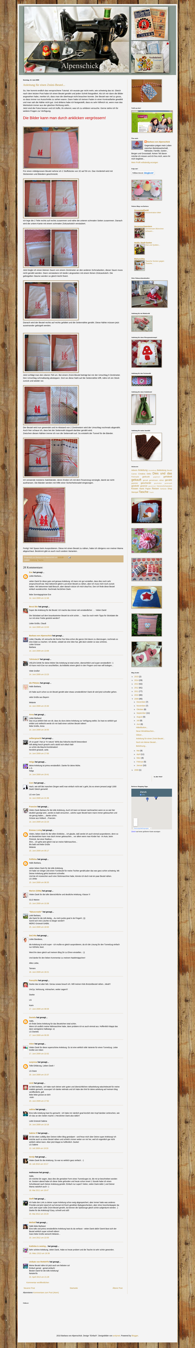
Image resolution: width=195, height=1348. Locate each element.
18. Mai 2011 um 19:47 (38, 1190)
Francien (33, 807)
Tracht (151, 492)
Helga (31, 762)
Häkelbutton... (142, 727)
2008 (136, 770)
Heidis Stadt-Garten (143, 243)
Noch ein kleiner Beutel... (146, 742)
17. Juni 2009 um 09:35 (39, 1035)
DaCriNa (33, 935)
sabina (32, 1109)
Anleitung (33, 560)
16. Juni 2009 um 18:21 (39, 972)
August (139, 717)
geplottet (134, 483)
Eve (30, 572)
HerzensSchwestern (164, 486)
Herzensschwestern (143, 226)
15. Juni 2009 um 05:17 (39, 851)
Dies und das (162, 473)
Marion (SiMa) (35, 891)
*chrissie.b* (34, 659)
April (138, 754)
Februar (140, 762)
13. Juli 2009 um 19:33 (38, 1148)
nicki (31, 1083)
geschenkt (146, 483)
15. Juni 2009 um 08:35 (39, 882)
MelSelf (32, 1222)
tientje (32, 1157)
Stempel (134, 492)
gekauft (136, 479)
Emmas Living (35, 830)
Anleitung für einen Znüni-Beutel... (44, 85)
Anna (31, 714)
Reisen (155, 488)
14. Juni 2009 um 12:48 (39, 598)
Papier (148, 489)
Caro (31, 783)
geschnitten (158, 483)
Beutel (169, 470)
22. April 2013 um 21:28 (39, 1277)
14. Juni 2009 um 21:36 (39, 798)
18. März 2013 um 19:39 (39, 1253)
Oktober (140, 709)
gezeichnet (152, 486)
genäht (168, 480)
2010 (136, 695)
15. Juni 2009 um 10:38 (39, 903)
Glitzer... (139, 735)
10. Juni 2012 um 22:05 (39, 1238)
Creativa (141, 474)
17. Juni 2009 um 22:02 (39, 1054)
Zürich (133, 831)
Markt (141, 489)
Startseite (74, 1288)
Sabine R (33, 1133)
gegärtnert (156, 477)
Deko (149, 474)
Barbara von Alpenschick (40, 636)
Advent (134, 470)
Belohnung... (141, 746)
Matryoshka (139, 259)
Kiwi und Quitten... (152, 245)
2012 (136, 688)
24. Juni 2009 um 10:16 (39, 1124)
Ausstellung (152, 470)
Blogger (135, 1336)
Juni (138, 724)
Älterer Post (118, 1288)
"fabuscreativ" (35, 912)
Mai (138, 751)
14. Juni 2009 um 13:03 (39, 627)
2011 (136, 691)
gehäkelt (167, 476)
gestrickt (143, 486)
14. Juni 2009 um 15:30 (39, 706)
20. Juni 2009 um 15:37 (39, 1075)
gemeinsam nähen (156, 480)
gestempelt (168, 483)
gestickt (135, 486)
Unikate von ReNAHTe (39, 1262)
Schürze (163, 489)
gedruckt (146, 477)
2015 (136, 676)
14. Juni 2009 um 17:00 (39, 753)
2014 (136, 680)
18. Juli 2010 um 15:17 (38, 1164)
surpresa (33, 1062)
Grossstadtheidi (141, 210)
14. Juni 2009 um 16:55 (39, 730)
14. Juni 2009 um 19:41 (39, 774)
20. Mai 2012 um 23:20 (38, 1214)
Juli (138, 720)
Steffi (31, 1199)
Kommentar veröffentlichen (37, 1282)
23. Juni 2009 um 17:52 (39, 1101)
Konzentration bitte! (153, 213)
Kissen (134, 488)
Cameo (134, 474)
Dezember (141, 702)
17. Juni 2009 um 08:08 (39, 1009)
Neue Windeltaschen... (145, 731)
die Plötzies (34, 683)
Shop (170, 489)
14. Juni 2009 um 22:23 (39, 822)
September (141, 713)
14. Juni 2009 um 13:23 (39, 674)
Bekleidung (161, 470)
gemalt (145, 480)
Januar (139, 765)
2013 (136, 684)
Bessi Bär (33, 607)
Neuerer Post (29, 1288)
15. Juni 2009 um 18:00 (39, 927)
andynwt (116, 1336)
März (138, 758)
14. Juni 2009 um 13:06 (39, 651)
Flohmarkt (135, 477)
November (141, 706)
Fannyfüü (33, 980)
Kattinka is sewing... (38, 1246)
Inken (31, 1044)
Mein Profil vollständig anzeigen (144, 162)
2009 (136, 699)
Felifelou (33, 859)
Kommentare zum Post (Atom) (46, 1292)
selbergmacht (35, 738)
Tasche (40, 560)
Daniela (32, 1017)
